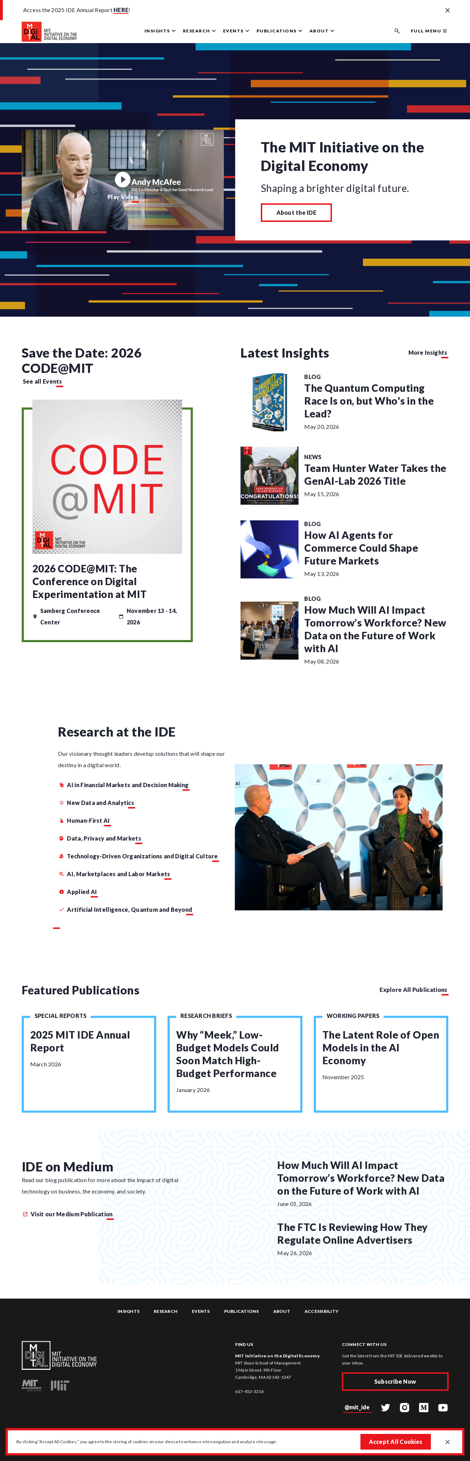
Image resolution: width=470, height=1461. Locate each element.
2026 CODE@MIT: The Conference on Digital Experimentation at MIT (89, 581)
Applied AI (78, 891)
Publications (241, 1311)
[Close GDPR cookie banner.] (448, 1442)
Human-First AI (84, 820)
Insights (128, 1311)
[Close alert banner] (447, 11)
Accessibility (321, 1311)
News (312, 456)
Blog (312, 376)
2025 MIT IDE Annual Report (80, 1041)
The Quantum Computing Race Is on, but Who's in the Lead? (369, 401)
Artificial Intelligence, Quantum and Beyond (125, 909)
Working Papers (353, 1015)
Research (166, 1311)
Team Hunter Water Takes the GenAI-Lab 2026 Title (375, 474)
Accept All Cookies (396, 1441)
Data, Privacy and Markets (100, 838)
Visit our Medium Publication (68, 1214)
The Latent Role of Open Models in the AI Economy (380, 1047)
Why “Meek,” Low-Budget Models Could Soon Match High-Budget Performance (227, 1054)
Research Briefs (206, 1015)
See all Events (42, 381)
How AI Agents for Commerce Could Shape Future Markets (361, 548)
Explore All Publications (413, 989)
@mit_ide (357, 1407)
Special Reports (61, 1015)
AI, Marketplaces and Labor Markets (114, 873)
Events (201, 1311)
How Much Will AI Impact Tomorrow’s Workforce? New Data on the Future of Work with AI (375, 629)
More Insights (428, 352)
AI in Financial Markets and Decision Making (124, 784)
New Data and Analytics (96, 802)
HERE (120, 9)
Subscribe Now (395, 1381)
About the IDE (296, 212)
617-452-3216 (249, 1391)
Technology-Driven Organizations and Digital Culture (138, 856)
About (281, 1311)
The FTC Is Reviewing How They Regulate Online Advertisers (352, 1233)
